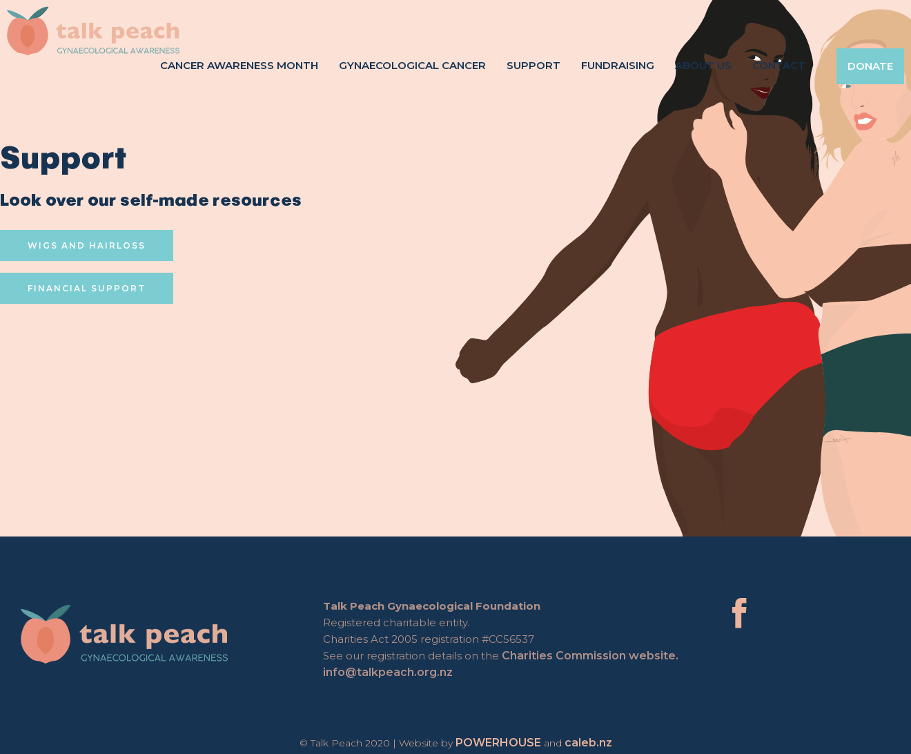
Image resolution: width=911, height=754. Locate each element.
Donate (870, 65)
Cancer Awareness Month (239, 65)
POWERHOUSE (498, 742)
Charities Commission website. (593, 655)
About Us (703, 65)
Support (533, 65)
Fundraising (617, 65)
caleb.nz (588, 742)
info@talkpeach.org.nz (391, 672)
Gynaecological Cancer (412, 65)
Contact (778, 65)
